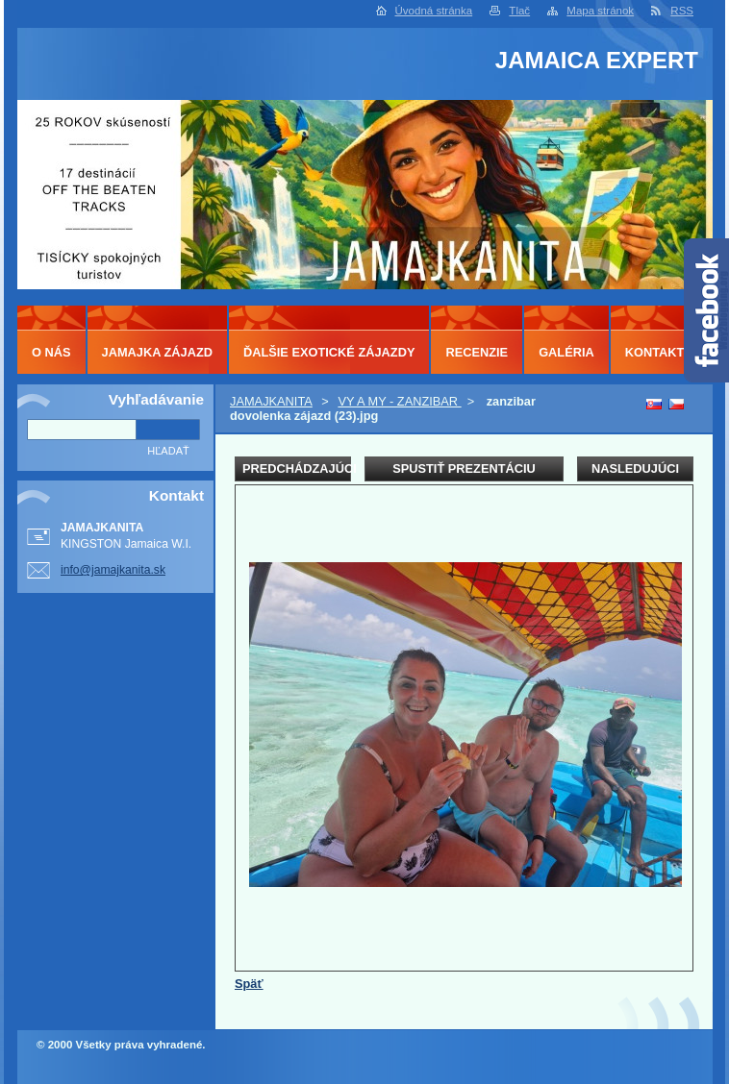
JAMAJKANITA (271, 401)
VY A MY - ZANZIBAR (399, 401)
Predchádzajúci (296, 468)
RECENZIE (476, 352)
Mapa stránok (600, 10)
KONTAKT (655, 352)
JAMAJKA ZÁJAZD (157, 352)
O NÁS (51, 352)
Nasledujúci (635, 468)
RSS (681, 10)
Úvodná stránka (434, 10)
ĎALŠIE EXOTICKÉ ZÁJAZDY (329, 352)
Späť (249, 983)
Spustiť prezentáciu (464, 468)
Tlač (519, 10)
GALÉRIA (566, 352)
